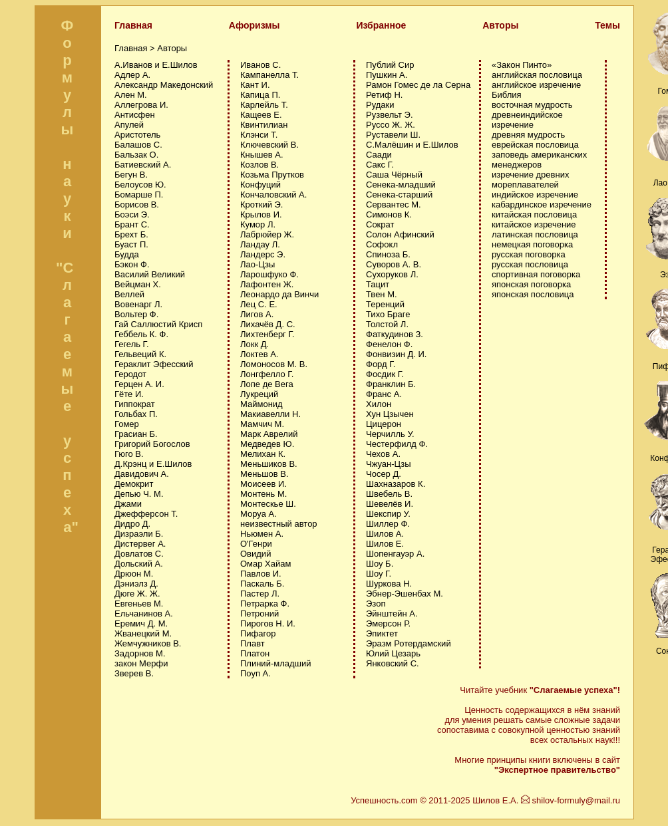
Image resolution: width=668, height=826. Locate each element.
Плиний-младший (275, 663)
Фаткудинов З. (394, 334)
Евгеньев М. (138, 604)
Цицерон (383, 424)
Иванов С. (260, 65)
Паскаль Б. (262, 584)
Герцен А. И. (139, 384)
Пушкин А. (386, 75)
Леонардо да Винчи (279, 294)
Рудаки (380, 105)
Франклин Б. (391, 384)
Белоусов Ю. (140, 185)
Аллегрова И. (141, 105)
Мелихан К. (262, 454)
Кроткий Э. (261, 204)
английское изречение (536, 85)
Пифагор (257, 633)
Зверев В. (134, 673)
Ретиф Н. (384, 95)
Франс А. (384, 394)
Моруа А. (258, 514)
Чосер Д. (383, 474)
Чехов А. (383, 454)
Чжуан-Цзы (388, 464)
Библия (507, 95)
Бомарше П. (138, 195)
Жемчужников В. (147, 643)
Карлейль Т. (264, 105)
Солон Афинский (400, 234)
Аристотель (137, 135)
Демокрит (133, 484)
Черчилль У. (390, 434)
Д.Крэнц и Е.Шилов (153, 464)
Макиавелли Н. (270, 414)
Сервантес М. (393, 204)
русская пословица (530, 264)
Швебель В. (389, 494)
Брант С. (132, 224)
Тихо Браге (388, 314)
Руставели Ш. (393, 135)
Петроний (259, 614)
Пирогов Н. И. (267, 623)
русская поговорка (529, 254)
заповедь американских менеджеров (539, 160)
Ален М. (130, 95)
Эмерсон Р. (388, 623)
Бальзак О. (136, 155)
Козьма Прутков (272, 175)
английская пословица (537, 75)
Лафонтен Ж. (266, 284)
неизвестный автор (278, 524)
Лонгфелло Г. (266, 374)
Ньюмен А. (261, 534)
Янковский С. (392, 663)
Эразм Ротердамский (408, 643)
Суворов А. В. (393, 264)
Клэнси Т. (258, 135)
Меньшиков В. (268, 464)
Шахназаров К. (395, 484)
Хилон (378, 404)
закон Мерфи (141, 663)
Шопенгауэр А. (395, 554)
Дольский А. (138, 564)
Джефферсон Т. (146, 514)
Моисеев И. (263, 484)
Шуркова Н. (389, 584)
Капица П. (260, 95)
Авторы (500, 25)
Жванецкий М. (143, 633)
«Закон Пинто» (522, 65)
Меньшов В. (264, 474)
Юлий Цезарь (393, 653)
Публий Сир (390, 65)
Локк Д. (254, 344)
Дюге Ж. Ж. (137, 594)
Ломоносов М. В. (273, 364)
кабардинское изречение (541, 204)
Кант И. (255, 85)
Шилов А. (385, 534)
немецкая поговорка (532, 244)
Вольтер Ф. (136, 314)
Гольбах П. (136, 414)
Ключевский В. (269, 145)
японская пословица (533, 294)
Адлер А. (132, 75)
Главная (133, 25)
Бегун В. (131, 175)
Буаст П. (131, 244)
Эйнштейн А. (392, 614)
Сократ (380, 224)
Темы (607, 25)
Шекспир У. (388, 514)
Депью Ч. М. (139, 494)
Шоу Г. (378, 574)
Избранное (381, 25)
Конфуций (260, 185)
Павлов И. (260, 574)
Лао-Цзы (257, 264)
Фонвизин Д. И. (396, 354)
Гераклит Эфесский (154, 364)
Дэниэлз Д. (136, 584)
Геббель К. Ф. (141, 334)
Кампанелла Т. (269, 75)
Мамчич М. (262, 424)
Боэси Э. (132, 214)
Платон (254, 653)
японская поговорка (531, 284)
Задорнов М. (140, 653)
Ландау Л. (260, 244)
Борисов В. (136, 204)
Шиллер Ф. (388, 524)
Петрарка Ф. (264, 604)
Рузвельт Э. (389, 115)
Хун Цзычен (390, 414)
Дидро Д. (132, 524)
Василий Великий (149, 274)
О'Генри (256, 544)
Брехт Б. (131, 234)
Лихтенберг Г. (267, 334)
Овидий (255, 554)
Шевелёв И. (389, 504)
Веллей (129, 294)
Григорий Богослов (152, 444)
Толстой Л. (387, 324)
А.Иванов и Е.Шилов (156, 65)
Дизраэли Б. (138, 534)
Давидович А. (141, 474)
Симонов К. (389, 214)
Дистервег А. (140, 544)
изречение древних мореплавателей (530, 180)
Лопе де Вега (266, 384)
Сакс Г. (380, 165)
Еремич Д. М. (141, 623)
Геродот (130, 374)
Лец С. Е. (258, 304)
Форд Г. (380, 364)
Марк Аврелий (268, 434)
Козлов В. (259, 165)
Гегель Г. (131, 344)
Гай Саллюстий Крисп (158, 324)
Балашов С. (138, 145)
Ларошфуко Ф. (269, 274)
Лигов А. (256, 314)
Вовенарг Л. (138, 304)
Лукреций (259, 394)
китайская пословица (534, 214)
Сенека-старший (399, 195)
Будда (126, 254)
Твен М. (381, 294)
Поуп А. (255, 673)
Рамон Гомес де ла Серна (418, 85)
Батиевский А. (142, 165)
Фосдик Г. (385, 374)
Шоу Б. (379, 564)
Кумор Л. (257, 224)
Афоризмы (254, 25)
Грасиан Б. (136, 434)
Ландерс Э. (262, 254)
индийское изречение (535, 195)
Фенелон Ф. (389, 344)
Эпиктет (382, 633)
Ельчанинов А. (143, 614)
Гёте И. (129, 394)
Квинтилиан (263, 125)
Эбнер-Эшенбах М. (404, 594)
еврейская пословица (535, 145)
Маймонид (261, 404)
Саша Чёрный (394, 175)
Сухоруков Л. (392, 274)
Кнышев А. (261, 155)
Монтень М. (263, 494)
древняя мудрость (528, 135)
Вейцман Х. (137, 284)
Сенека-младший (401, 185)
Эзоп (375, 604)
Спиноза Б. (388, 254)
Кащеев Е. (261, 115)
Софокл (382, 244)
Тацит (377, 284)
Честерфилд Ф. (397, 444)
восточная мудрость (532, 105)
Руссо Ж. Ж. (390, 125)
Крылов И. (261, 214)
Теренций (385, 304)
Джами (128, 504)
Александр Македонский (163, 85)
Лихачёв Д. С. (267, 324)
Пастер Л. (259, 594)
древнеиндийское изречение (527, 120)
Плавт (252, 643)
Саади (379, 155)
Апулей (129, 125)
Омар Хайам (265, 564)
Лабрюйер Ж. (267, 234)
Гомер (126, 424)
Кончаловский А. (273, 195)
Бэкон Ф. (132, 264)
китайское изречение (534, 224)
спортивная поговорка (536, 274)
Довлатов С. (139, 554)
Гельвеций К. (140, 354)
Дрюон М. (133, 574)
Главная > (135, 48)
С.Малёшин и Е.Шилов (412, 145)
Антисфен (134, 115)
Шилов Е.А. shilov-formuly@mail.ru (546, 800)
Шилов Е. (385, 544)
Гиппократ (134, 404)
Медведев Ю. (267, 444)
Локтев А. (259, 354)
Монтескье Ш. (268, 504)
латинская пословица (535, 234)
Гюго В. (129, 454)
